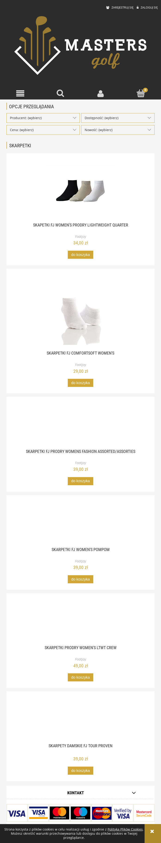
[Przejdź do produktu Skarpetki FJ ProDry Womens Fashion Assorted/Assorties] (80, 426)
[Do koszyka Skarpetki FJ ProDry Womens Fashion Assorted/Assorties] (80, 481)
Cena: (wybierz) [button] (22, 130)
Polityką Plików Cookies (125, 829)
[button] (20, 93)
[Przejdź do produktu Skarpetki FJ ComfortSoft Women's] (80, 312)
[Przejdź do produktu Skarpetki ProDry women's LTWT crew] (80, 622)
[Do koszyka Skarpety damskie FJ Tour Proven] (80, 771)
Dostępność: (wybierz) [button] (101, 118)
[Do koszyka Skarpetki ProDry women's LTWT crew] (80, 677)
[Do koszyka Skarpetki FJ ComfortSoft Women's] (80, 383)
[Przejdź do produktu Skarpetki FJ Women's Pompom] (80, 524)
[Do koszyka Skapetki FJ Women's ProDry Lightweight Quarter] (80, 255)
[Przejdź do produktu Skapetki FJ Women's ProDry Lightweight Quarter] (80, 191)
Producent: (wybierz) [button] (26, 118)
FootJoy (80, 236)
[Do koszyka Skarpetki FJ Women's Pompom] (80, 579)
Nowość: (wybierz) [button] (98, 130)
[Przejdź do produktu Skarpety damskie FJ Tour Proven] (80, 720)
